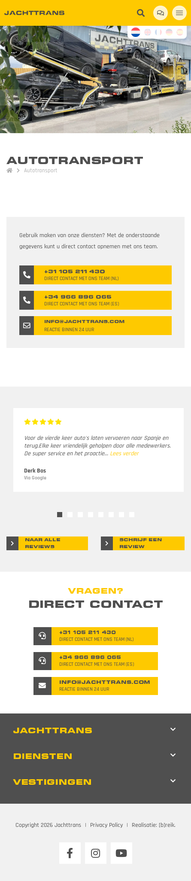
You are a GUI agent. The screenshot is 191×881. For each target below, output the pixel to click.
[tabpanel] (98, 450)
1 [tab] (59, 514)
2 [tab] (70, 514)
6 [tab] (111, 514)
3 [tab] (80, 514)
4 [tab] (90, 514)
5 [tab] (100, 514)
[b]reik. (167, 825)
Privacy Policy (106, 825)
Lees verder (124, 453)
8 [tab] (131, 514)
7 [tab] (121, 514)
